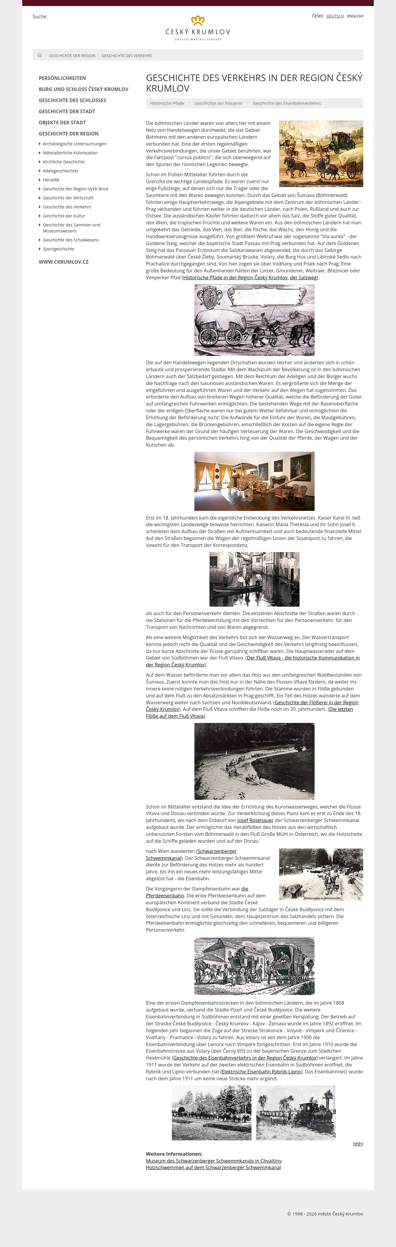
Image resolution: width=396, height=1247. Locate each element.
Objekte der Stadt (62, 122)
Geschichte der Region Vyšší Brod (75, 189)
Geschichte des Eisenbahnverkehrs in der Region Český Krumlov (244, 1057)
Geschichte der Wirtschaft (68, 198)
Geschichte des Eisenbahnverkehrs (287, 103)
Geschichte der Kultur (64, 216)
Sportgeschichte (58, 249)
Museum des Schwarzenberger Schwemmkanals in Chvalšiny (214, 1160)
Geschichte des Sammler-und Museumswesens (71, 228)
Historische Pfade (167, 103)
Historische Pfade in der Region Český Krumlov (235, 277)
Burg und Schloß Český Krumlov (83, 89)
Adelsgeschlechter (60, 171)
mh (358, 1143)
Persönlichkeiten (62, 78)
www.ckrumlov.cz (64, 262)
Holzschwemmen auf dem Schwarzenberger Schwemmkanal (213, 1167)
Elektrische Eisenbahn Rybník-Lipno (261, 1071)
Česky (318, 16)
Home (39, 55)
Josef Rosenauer (255, 820)
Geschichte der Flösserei (218, 103)
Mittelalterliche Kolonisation (70, 153)
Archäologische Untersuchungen (75, 144)
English (355, 16)
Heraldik (51, 180)
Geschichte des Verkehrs (127, 55)
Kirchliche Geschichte (64, 162)
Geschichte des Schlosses (72, 100)
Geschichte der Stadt (67, 111)
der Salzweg (303, 277)
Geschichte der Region (72, 55)
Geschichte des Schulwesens (71, 240)
